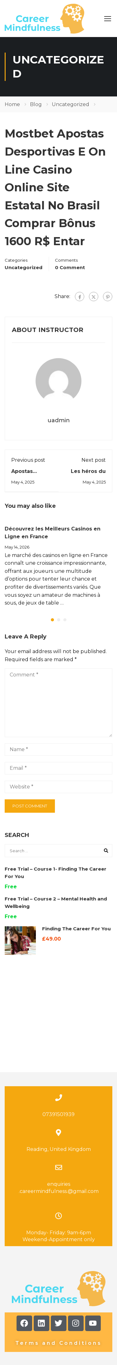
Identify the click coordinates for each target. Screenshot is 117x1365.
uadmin (58, 420)
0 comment (70, 267)
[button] (52, 619)
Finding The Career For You (76, 929)
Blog (36, 104)
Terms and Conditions (58, 1285)
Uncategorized (70, 104)
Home (12, 104)
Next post (93, 460)
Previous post (28, 460)
